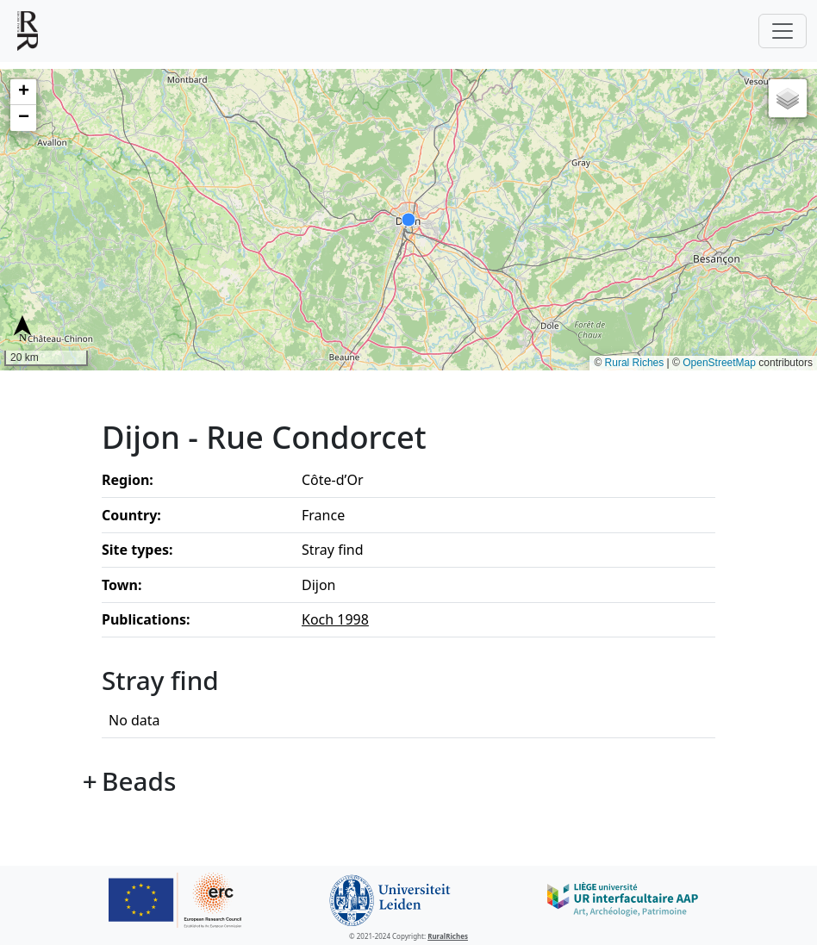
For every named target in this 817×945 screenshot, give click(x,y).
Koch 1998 (335, 619)
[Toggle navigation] (782, 31)
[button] (23, 92)
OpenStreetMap (719, 363)
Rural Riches (634, 363)
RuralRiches (447, 936)
